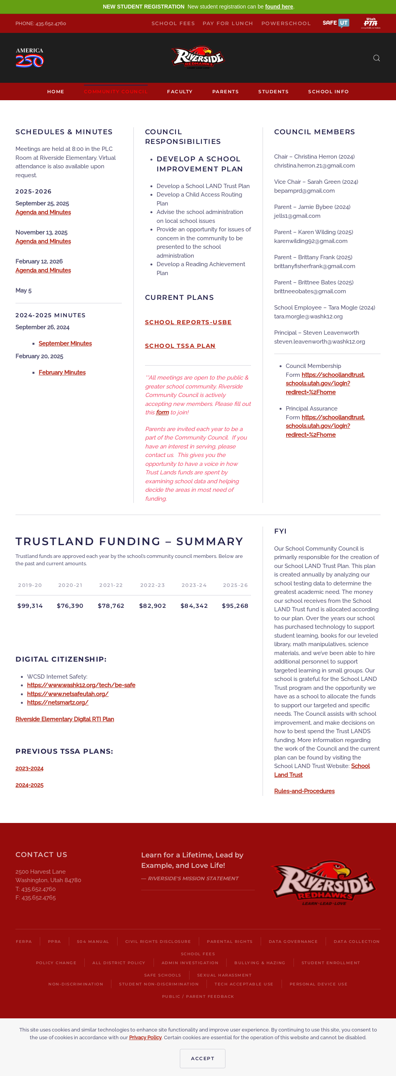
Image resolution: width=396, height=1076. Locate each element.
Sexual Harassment (224, 975)
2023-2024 (29, 768)
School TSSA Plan (180, 345)
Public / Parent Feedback (198, 996)
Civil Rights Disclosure (158, 941)
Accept (202, 1058)
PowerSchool (286, 23)
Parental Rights (230, 941)
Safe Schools (162, 975)
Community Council (116, 91)
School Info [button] (328, 91)
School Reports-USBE (188, 322)
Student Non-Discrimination (159, 984)
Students (273, 91)
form (162, 412)
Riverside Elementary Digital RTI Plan (64, 719)
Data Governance (293, 941)
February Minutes (62, 372)
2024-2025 (29, 785)
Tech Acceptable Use (244, 984)
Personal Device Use (319, 984)
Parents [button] (225, 91)
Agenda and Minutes (43, 212)
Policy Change (56, 962)
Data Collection (357, 941)
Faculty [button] (180, 91)
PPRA (54, 941)
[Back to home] (198, 58)
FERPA (24, 941)
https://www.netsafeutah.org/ (68, 694)
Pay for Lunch (228, 23)
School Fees (173, 23)
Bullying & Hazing (260, 962)
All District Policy (119, 962)
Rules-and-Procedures (304, 791)
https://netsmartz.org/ (58, 702)
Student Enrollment (331, 962)
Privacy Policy (145, 1037)
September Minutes (65, 343)
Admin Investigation (190, 962)
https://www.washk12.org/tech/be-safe (81, 685)
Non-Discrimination (75, 984)
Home (56, 91)
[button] (336, 23)
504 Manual (93, 941)
